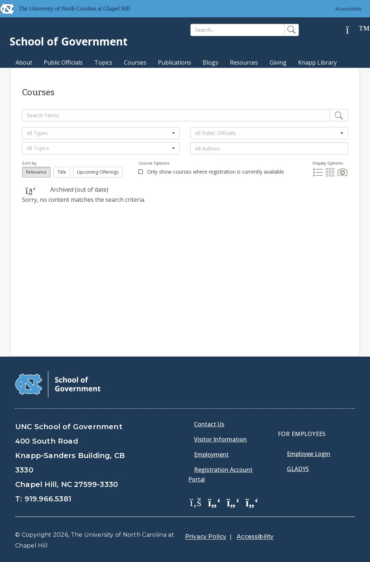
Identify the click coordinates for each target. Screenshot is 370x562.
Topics (103, 62)
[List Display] (319, 175)
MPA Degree (33, 75)
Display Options (328, 163)
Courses (135, 62)
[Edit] (339, 115)
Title (61, 172)
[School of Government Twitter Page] (214, 502)
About (24, 62)
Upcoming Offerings (98, 172)
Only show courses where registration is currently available (215, 171)
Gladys (298, 469)
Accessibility (348, 8)
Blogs (210, 62)
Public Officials (63, 62)
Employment (211, 454)
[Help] (353, 30)
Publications (174, 62)
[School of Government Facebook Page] (195, 502)
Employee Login (308, 454)
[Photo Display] (342, 175)
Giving (278, 62)
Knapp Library (317, 62)
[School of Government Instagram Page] (252, 502)
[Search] (237, 30)
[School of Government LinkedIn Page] (233, 502)
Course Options (153, 163)
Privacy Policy (205, 536)
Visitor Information (220, 439)
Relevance (36, 172)
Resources (244, 62)
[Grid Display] (331, 175)
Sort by (29, 163)
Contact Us (209, 424)
